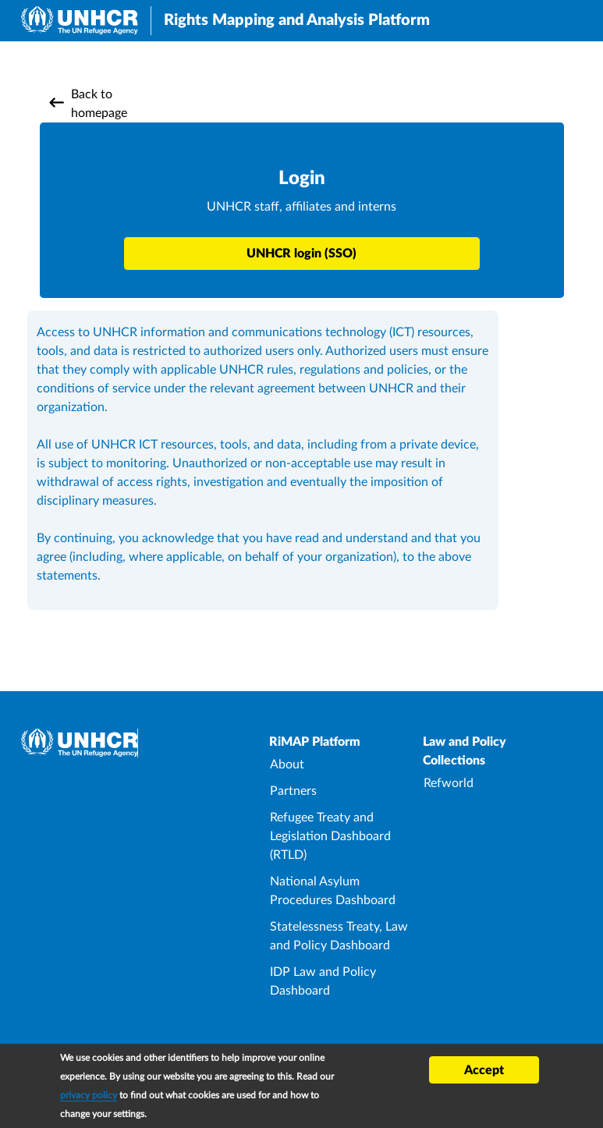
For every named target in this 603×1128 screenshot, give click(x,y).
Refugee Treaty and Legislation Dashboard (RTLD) (330, 836)
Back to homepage (99, 103)
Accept (484, 1072)
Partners (293, 791)
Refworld (449, 783)
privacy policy (88, 1097)
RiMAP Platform (314, 742)
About (287, 764)
